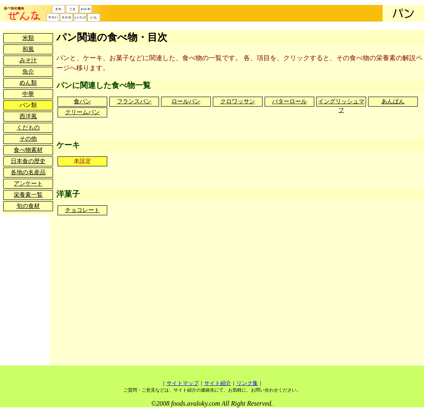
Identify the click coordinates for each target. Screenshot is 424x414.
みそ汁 (28, 60)
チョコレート (82, 210)
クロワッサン (237, 101)
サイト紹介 (217, 383)
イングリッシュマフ (341, 102)
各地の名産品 (28, 172)
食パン (82, 101)
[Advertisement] (200, 300)
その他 (28, 139)
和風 (28, 49)
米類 (28, 38)
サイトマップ (182, 383)
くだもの (28, 127)
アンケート (28, 183)
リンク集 (247, 383)
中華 (28, 94)
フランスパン (134, 101)
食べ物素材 (28, 150)
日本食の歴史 (28, 161)
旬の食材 (28, 206)
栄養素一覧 (28, 195)
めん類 (28, 83)
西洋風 (28, 116)
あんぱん (393, 101)
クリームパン (82, 112)
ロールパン (185, 101)
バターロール (289, 101)
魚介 (28, 71)
